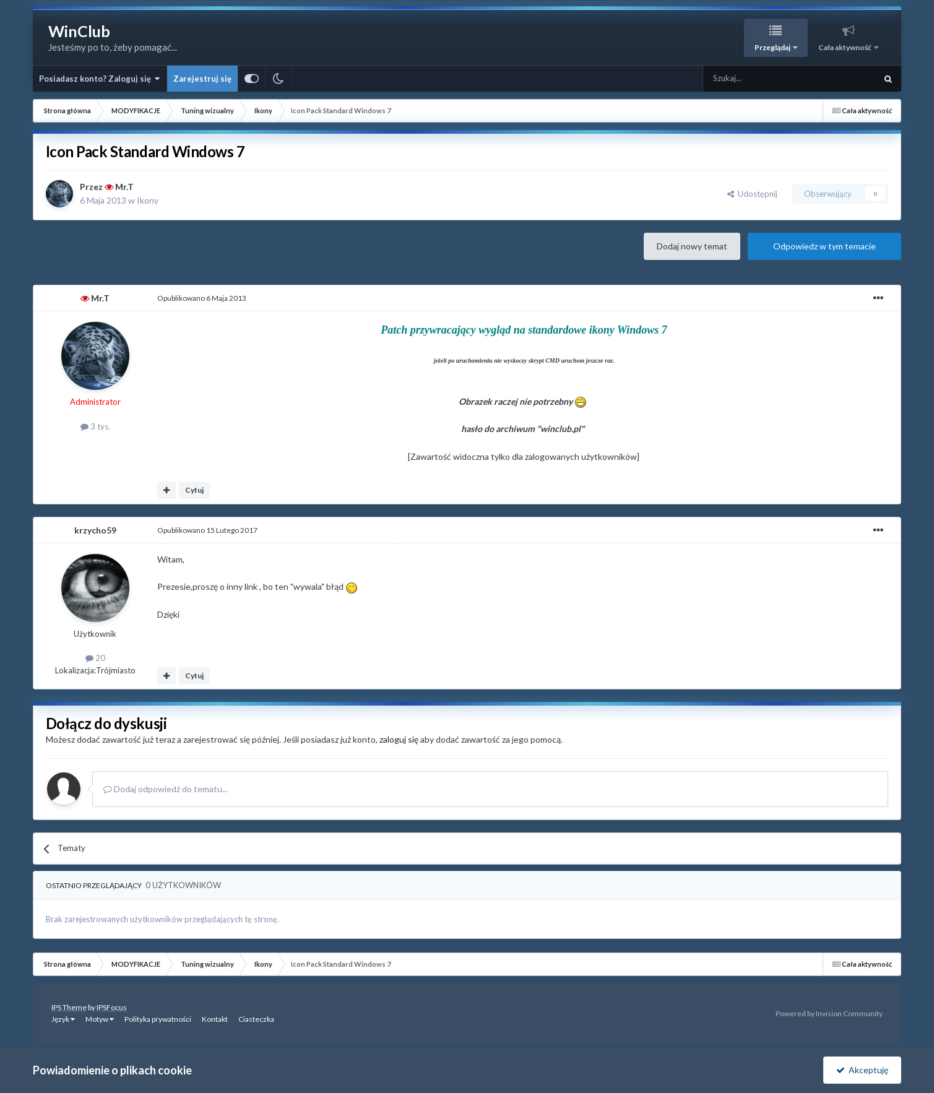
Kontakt (215, 1019)
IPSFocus (112, 1007)
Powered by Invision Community (829, 1013)
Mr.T (124, 186)
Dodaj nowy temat (692, 246)
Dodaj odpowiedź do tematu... (165, 789)
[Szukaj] (760, 79)
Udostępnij (752, 194)
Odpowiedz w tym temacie (824, 246)
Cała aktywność (845, 47)
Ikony (147, 200)
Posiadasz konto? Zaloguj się (99, 79)
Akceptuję (862, 1070)
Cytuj (194, 490)
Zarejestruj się (202, 79)
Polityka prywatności (157, 1019)
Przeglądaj (773, 47)
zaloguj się (398, 739)
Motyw (99, 1019)
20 (95, 658)
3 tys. (95, 426)
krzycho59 (95, 530)
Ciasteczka (256, 1019)
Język (63, 1019)
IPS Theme (69, 1007)
